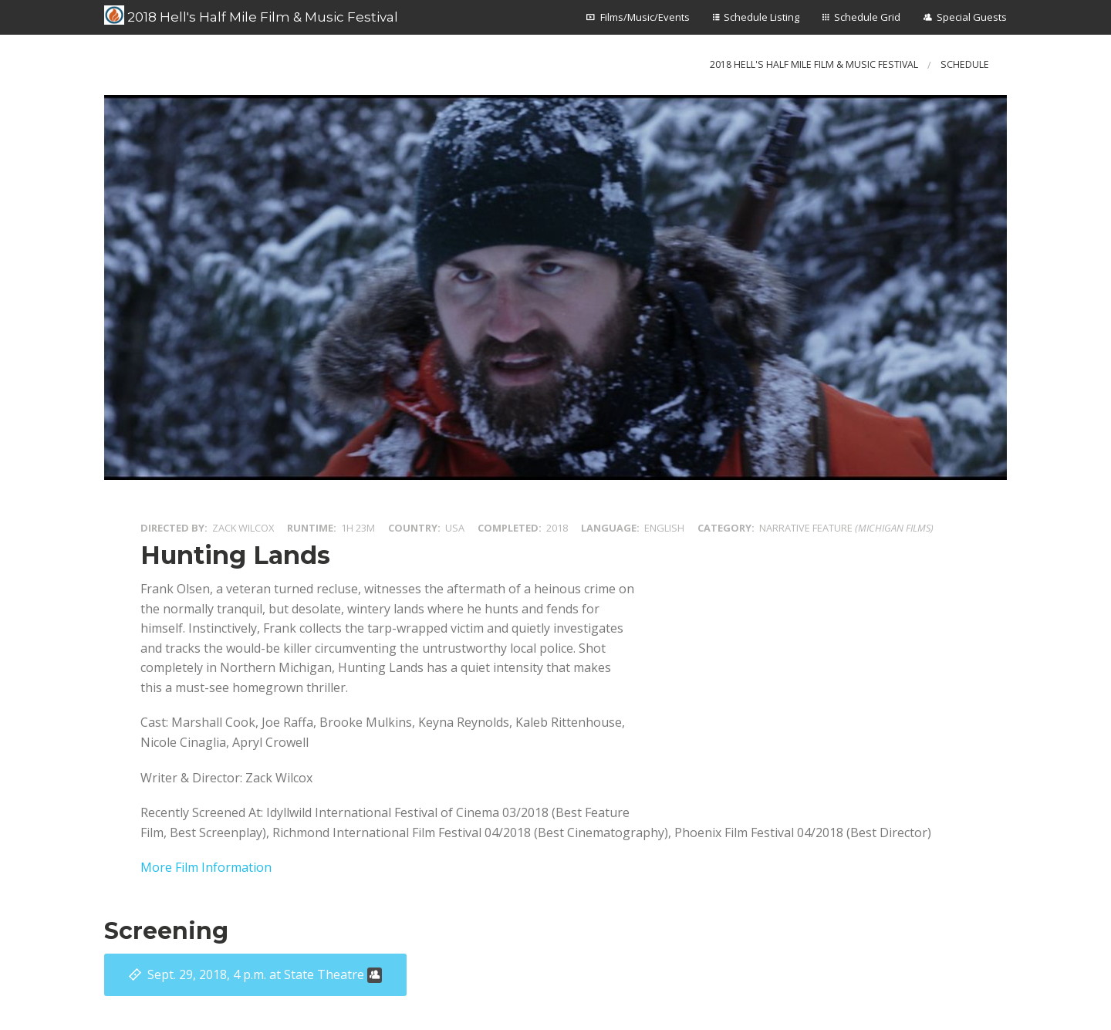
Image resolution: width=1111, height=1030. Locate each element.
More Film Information (206, 867)
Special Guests (972, 17)
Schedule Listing (761, 17)
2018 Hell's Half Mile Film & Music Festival (251, 15)
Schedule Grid (867, 17)
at (264, 974)
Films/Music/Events (645, 17)
